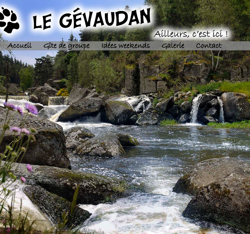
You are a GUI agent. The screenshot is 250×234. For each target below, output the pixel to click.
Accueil (19, 46)
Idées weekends (125, 46)
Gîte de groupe (66, 46)
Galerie (172, 46)
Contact (208, 46)
